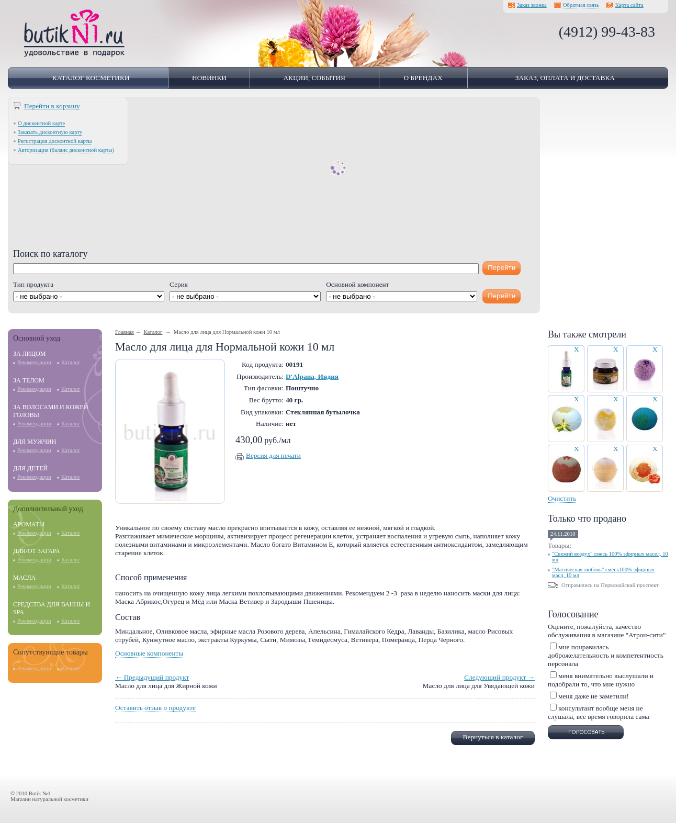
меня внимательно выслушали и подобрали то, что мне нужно (601, 680)
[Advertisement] (274, 175)
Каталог (70, 362)
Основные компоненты (149, 653)
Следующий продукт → (499, 677)
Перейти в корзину (52, 106)
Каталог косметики (91, 78)
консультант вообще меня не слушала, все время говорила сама (598, 712)
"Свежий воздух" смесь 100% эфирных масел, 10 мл (610, 556)
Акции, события (314, 78)
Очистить (562, 498)
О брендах (423, 78)
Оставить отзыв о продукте (155, 708)
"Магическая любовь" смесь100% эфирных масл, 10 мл (603, 572)
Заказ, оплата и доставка (565, 78)
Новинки (209, 78)
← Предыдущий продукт (152, 677)
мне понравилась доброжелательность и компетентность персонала (605, 655)
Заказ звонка (532, 5)
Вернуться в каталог (493, 737)
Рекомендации (34, 362)
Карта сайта (629, 5)
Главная (124, 332)
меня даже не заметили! (593, 696)
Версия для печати (273, 455)
